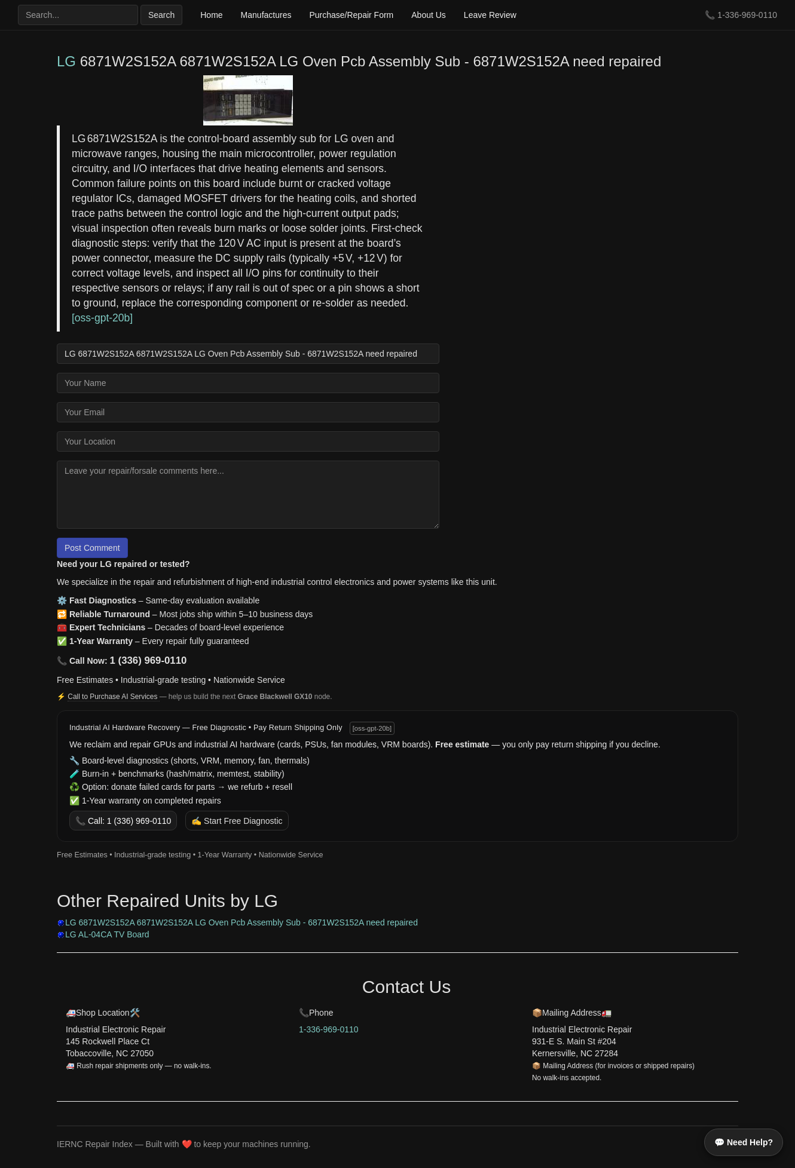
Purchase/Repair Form (351, 15)
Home (211, 15)
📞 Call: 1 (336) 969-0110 (123, 821)
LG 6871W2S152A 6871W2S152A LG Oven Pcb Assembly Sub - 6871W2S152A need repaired (241, 922)
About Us (428, 15)
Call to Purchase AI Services (113, 696)
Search (161, 15)
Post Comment (92, 548)
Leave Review (490, 15)
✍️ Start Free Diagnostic (236, 821)
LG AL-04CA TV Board (107, 934)
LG (66, 61)
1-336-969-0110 (747, 15)
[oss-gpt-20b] (372, 728)
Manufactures (266, 15)
